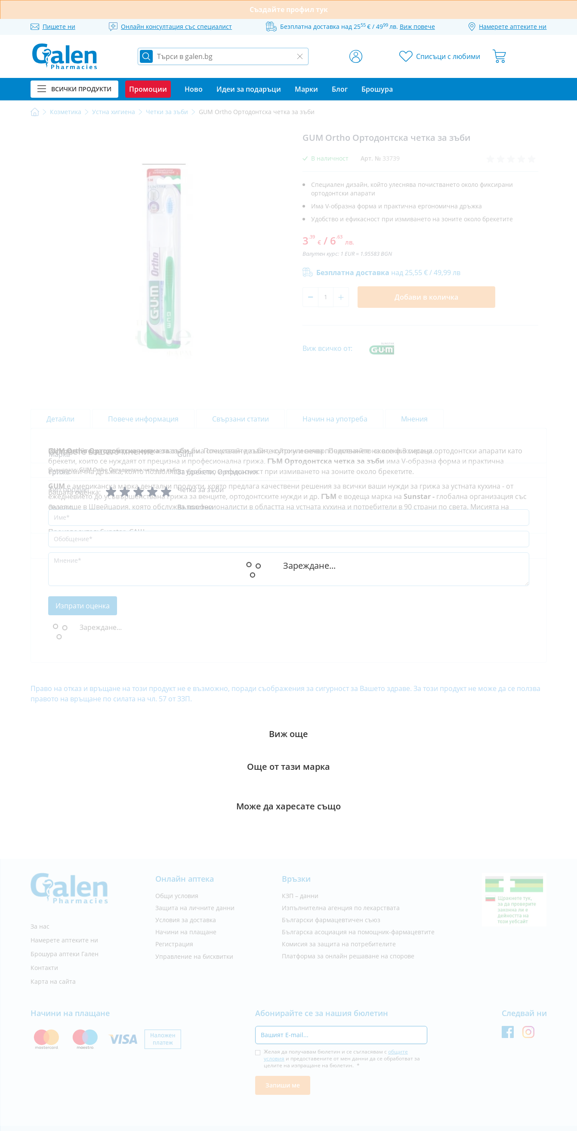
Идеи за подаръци (248, 89)
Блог (340, 89)
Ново (194, 89)
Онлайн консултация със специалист (176, 26)
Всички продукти (74, 89)
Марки (306, 89)
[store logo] (64, 56)
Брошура (377, 89)
